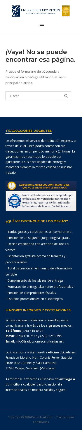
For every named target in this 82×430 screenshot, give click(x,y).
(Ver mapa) (48, 368)
